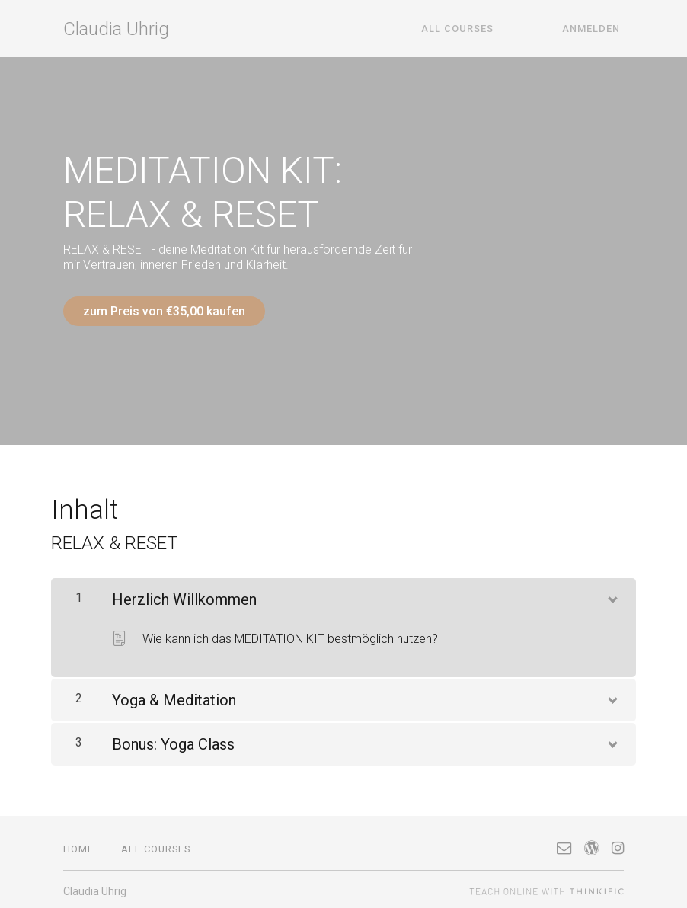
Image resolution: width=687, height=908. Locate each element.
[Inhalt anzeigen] (611, 593)
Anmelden (595, 28)
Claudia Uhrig (116, 29)
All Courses (475, 28)
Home (78, 845)
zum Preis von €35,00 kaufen (164, 311)
